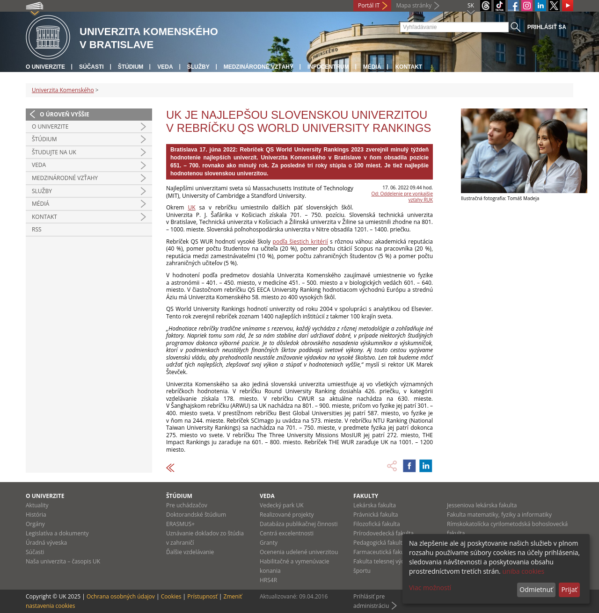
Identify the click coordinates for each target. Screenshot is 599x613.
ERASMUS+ (180, 524)
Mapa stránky (413, 5)
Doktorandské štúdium (196, 515)
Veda (165, 67)
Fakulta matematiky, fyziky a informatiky (499, 515)
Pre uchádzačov (186, 505)
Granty (269, 543)
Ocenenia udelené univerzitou (299, 552)
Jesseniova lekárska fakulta (482, 505)
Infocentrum (328, 67)
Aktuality (37, 505)
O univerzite (45, 67)
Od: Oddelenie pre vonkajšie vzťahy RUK (402, 196)
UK (191, 207)
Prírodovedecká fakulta (383, 533)
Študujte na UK (54, 152)
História (36, 515)
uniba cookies (523, 571)
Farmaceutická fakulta (382, 552)
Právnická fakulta (375, 515)
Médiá (372, 67)
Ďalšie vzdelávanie (190, 552)
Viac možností (430, 587)
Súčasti (91, 67)
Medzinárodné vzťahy (258, 67)
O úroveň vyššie (64, 114)
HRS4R (268, 580)
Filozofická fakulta (376, 524)
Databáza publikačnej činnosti (299, 524)
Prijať (569, 589)
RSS (37, 229)
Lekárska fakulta (374, 505)
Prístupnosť (202, 596)
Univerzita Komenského (63, 90)
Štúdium (131, 67)
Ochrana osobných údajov (121, 596)
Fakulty (365, 496)
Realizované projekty (287, 515)
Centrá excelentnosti (287, 533)
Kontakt (408, 67)
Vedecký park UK (282, 505)
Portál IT (369, 5)
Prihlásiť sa (546, 27)
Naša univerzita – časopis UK (63, 561)
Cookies (171, 596)
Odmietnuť (536, 589)
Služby (198, 67)
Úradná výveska (46, 543)
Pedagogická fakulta (379, 543)
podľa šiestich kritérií (300, 241)
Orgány (35, 524)
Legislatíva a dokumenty (57, 533)
